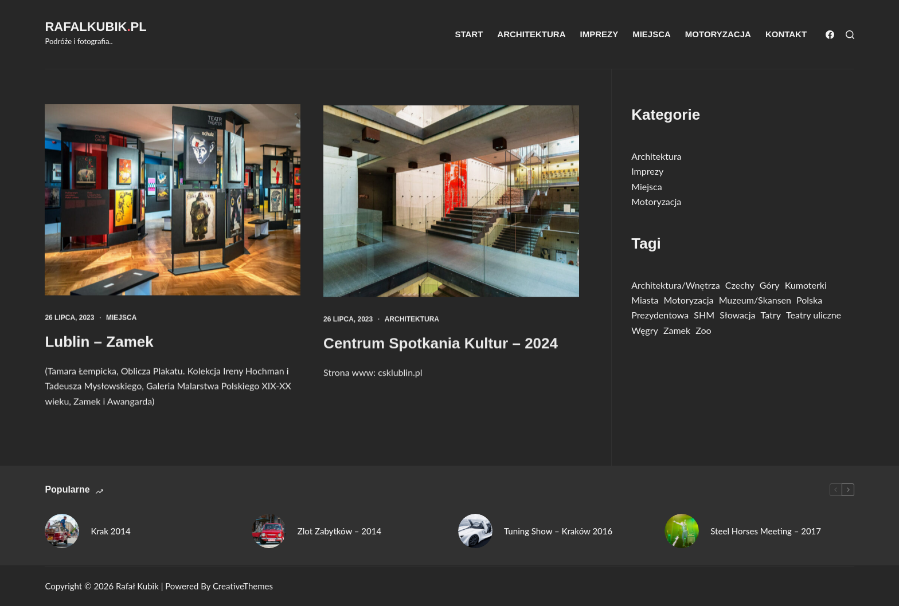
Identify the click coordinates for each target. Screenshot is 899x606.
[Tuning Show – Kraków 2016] (475, 531)
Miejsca (651, 34)
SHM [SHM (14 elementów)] (704, 314)
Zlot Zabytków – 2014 (339, 531)
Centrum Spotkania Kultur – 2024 (440, 345)
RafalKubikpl (95, 26)
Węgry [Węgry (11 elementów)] (644, 330)
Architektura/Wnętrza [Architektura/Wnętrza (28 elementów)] (675, 285)
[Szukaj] (850, 34)
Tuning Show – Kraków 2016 (558, 531)
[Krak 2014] (62, 531)
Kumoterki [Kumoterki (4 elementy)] (806, 285)
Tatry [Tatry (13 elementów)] (771, 314)
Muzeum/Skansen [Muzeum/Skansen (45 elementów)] (755, 299)
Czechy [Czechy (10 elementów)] (740, 285)
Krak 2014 (110, 531)
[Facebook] (830, 34)
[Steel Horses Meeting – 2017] (682, 531)
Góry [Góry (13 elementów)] (770, 285)
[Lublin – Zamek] (172, 200)
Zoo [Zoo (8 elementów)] (703, 330)
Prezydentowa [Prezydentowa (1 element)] (660, 314)
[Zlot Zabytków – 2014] (269, 531)
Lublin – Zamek (99, 342)
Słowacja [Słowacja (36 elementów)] (737, 314)
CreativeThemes (243, 586)
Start (469, 34)
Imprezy (599, 34)
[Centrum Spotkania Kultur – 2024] (451, 203)
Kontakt (786, 34)
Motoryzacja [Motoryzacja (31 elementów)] (689, 299)
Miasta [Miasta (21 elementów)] (644, 299)
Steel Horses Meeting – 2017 (765, 531)
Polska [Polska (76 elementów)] (809, 299)
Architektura (531, 34)
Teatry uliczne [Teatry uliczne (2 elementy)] (813, 314)
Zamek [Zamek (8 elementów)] (676, 330)
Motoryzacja (718, 34)
